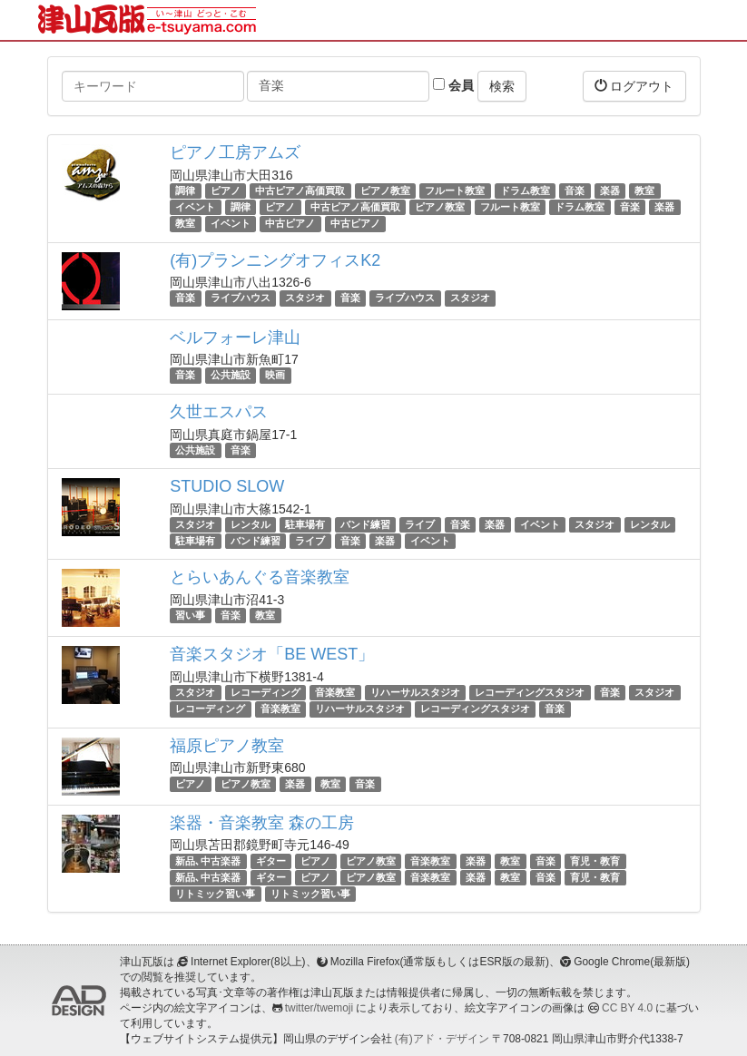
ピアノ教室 (385, 190)
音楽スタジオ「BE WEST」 (272, 654)
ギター (271, 861)
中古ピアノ (290, 223)
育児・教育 (595, 861)
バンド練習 (365, 524)
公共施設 (231, 375)
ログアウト (634, 85)
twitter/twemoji (319, 1008)
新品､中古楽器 (208, 861)
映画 (275, 375)
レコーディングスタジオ (530, 692)
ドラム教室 (525, 190)
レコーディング (265, 692)
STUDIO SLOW (227, 486)
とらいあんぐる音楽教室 (259, 577)
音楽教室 (335, 692)
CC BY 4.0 (627, 1008)
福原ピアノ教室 (227, 746)
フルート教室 (455, 190)
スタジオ (305, 298)
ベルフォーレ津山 (235, 337)
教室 (644, 190)
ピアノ (226, 190)
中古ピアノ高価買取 (300, 190)
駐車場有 (305, 524)
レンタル (250, 524)
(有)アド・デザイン (442, 1038)
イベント (195, 206)
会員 (453, 85)
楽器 (610, 190)
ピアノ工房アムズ (235, 152)
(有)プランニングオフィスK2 (275, 260)
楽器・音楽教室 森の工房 (262, 823)
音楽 (575, 190)
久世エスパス (219, 412)
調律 (185, 190)
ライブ (420, 524)
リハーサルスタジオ (415, 692)
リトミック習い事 (215, 893)
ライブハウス (240, 298)
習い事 (190, 615)
